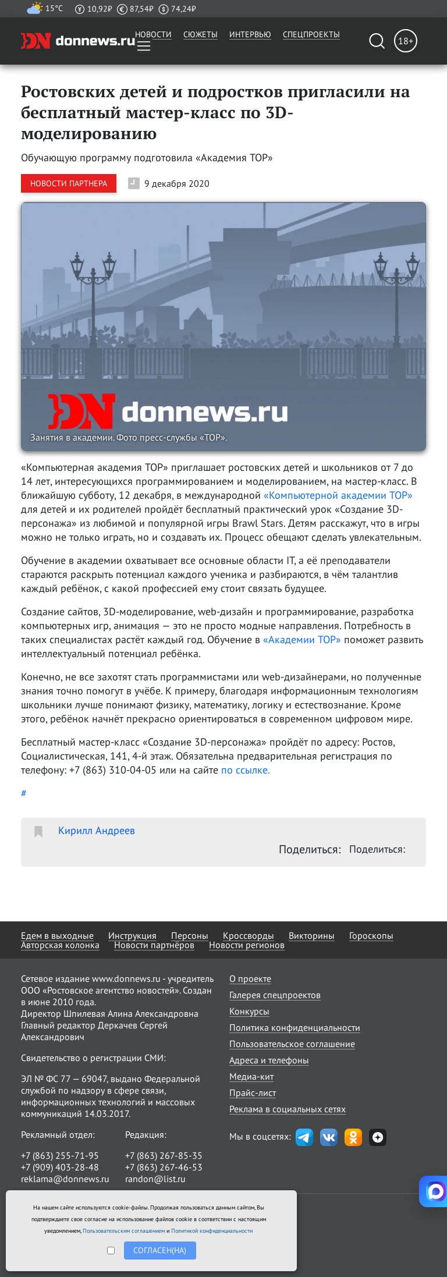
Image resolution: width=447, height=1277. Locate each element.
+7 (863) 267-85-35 (164, 1155)
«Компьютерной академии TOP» (338, 495)
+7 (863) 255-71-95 (60, 1155)
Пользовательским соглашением (124, 1231)
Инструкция (132, 935)
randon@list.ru (155, 1178)
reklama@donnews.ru (65, 1178)
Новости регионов (247, 944)
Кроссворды (248, 935)
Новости (153, 34)
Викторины (312, 935)
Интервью (250, 34)
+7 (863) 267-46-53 (164, 1167)
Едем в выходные (57, 935)
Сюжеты (200, 34)
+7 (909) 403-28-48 (60, 1167)
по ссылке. (245, 769)
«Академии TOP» (302, 639)
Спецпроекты (311, 34)
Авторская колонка (60, 944)
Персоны (189, 935)
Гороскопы (371, 935)
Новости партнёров (154, 944)
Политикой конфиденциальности (212, 1231)
